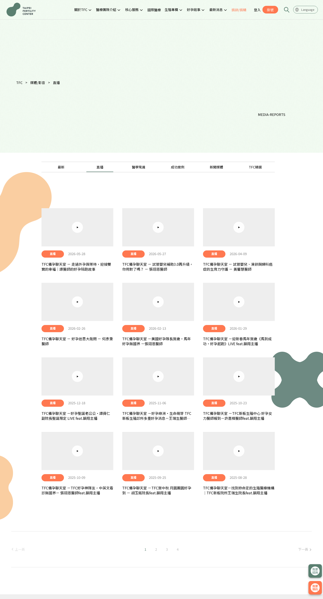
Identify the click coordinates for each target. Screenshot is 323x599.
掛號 (270, 9)
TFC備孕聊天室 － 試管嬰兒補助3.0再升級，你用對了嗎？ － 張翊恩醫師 (157, 266)
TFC (19, 82)
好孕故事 (193, 9)
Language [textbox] (307, 9)
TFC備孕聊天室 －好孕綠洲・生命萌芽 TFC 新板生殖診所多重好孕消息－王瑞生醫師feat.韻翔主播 (156, 418)
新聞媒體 (216, 167)
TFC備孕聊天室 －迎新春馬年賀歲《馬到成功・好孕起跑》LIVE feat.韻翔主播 (237, 341)
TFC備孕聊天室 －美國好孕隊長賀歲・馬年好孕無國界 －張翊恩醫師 (156, 341)
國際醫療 (154, 9)
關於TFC (80, 9)
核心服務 (132, 9)
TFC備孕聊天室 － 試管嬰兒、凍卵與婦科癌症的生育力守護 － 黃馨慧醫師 (238, 266)
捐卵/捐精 (238, 9)
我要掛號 (315, 588)
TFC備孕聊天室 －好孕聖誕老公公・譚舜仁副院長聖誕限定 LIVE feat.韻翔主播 (75, 416)
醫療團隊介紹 (106, 9)
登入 (257, 9)
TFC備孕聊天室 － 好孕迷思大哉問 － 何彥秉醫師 (77, 341)
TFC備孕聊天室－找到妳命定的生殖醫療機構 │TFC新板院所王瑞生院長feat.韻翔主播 (238, 490)
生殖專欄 (171, 9)
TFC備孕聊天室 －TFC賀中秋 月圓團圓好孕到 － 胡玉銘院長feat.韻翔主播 (156, 490)
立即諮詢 (315, 571)
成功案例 (177, 167)
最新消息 (216, 9)
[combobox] (305, 9)
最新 (61, 167)
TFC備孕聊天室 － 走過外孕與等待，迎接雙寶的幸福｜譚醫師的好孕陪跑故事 (76, 266)
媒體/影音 (37, 82)
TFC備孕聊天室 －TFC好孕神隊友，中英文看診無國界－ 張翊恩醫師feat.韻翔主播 (77, 490)
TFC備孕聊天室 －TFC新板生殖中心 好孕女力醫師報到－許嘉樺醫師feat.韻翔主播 (237, 416)
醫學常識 (138, 167)
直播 (56, 82)
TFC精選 (255, 167)
